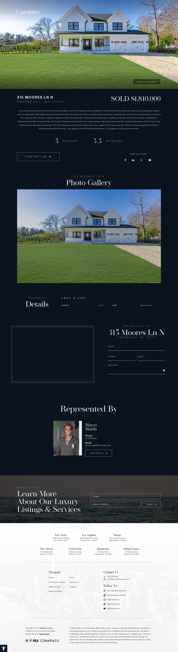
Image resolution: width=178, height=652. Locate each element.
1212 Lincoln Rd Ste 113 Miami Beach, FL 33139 (117, 536)
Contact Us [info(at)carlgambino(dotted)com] (38, 156)
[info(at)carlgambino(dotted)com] (150, 160)
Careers (72, 583)
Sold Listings (54, 583)
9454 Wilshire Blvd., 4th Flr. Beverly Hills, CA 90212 (89, 536)
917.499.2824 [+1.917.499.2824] (103, 435)
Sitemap (43, 628)
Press (71, 574)
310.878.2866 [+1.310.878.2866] (110, 573)
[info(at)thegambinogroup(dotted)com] (151, 12)
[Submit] (163, 370)
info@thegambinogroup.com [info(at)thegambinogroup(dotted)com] (116, 576)
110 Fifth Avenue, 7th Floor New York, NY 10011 (61, 536)
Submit (151, 501)
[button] (3, 648)
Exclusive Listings (57, 578)
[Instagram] (114, 587)
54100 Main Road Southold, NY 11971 (74, 550)
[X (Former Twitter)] (141, 160)
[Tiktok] (114, 592)
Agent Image (44, 631)
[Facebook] (125, 160)
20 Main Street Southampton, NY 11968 (103, 550)
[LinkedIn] (133, 160)
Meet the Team (55, 587)
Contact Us (74, 578)
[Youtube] (111, 605)
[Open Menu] (159, 11)
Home (51, 574)
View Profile (99, 449)
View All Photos (146, 82)
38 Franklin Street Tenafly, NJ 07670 (46, 550)
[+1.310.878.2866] (147, 12)
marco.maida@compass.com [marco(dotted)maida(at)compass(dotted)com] (110, 440)
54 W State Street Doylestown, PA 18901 (131, 550)
